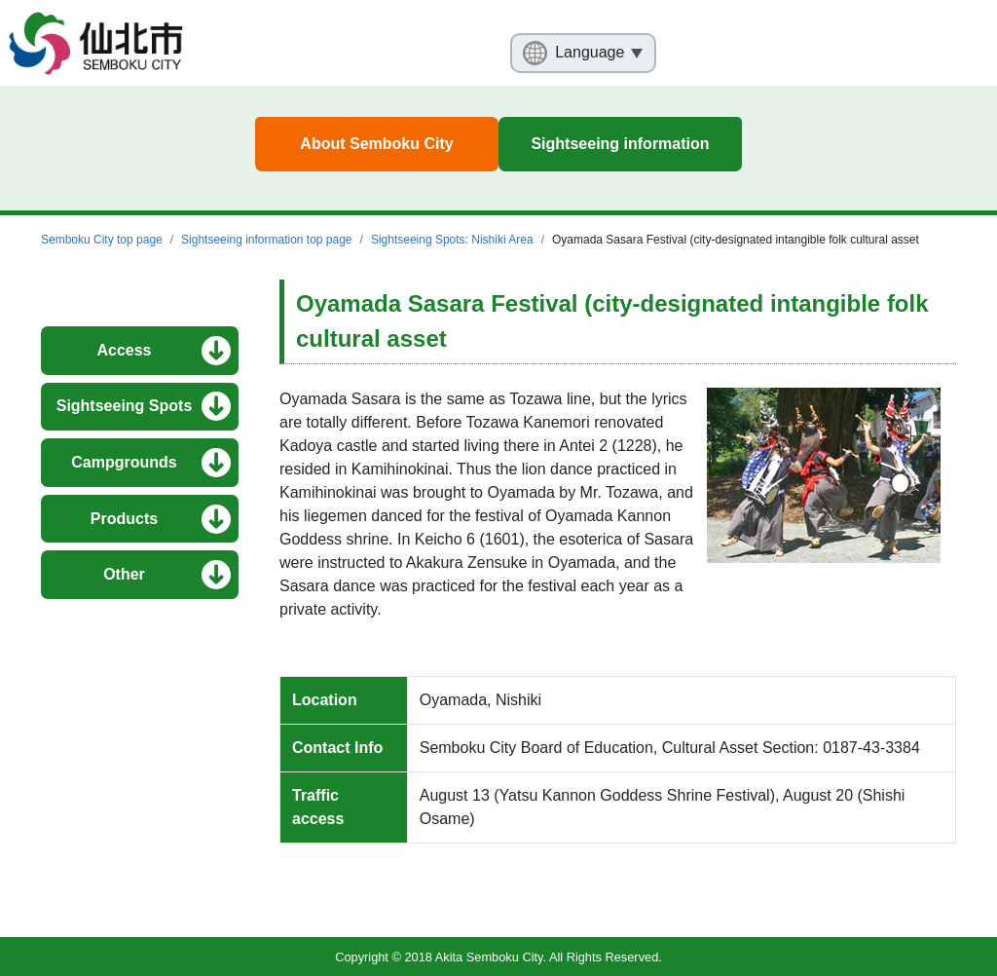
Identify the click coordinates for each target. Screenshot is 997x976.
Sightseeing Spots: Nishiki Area (452, 239)
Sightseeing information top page (266, 239)
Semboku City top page (102, 239)
